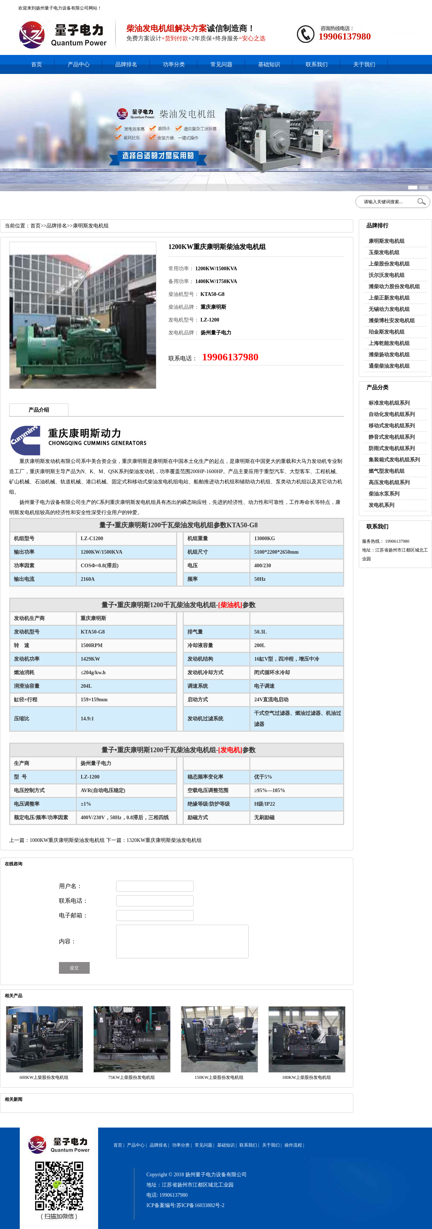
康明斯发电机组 (387, 241)
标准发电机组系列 (389, 403)
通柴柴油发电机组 (389, 366)
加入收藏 (383, 5)
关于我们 (364, 64)
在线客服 (364, 5)
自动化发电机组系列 (392, 414)
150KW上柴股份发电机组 (219, 1077)
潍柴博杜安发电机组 (392, 320)
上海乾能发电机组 (389, 343)
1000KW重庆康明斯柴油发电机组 (67, 840)
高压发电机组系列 (389, 482)
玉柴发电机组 (384, 252)
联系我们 (317, 64)
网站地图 (403, 5)
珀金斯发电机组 (387, 332)
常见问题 (221, 64)
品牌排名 (126, 64)
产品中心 (79, 64)
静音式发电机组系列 (392, 437)
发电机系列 (381, 505)
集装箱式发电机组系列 (394, 460)
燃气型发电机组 (387, 471)
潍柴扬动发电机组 (389, 354)
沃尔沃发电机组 (387, 275)
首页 (36, 64)
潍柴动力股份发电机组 (394, 286)
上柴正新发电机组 (389, 298)
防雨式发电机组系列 (392, 448)
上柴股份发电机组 (389, 264)
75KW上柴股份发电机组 (131, 1077)
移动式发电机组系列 (392, 425)
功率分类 (174, 64)
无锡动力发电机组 (389, 309)
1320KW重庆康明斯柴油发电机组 (164, 840)
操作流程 (293, 1145)
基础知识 (269, 64)
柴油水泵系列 (384, 494)
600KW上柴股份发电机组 (44, 1077)
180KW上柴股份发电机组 (306, 1077)
